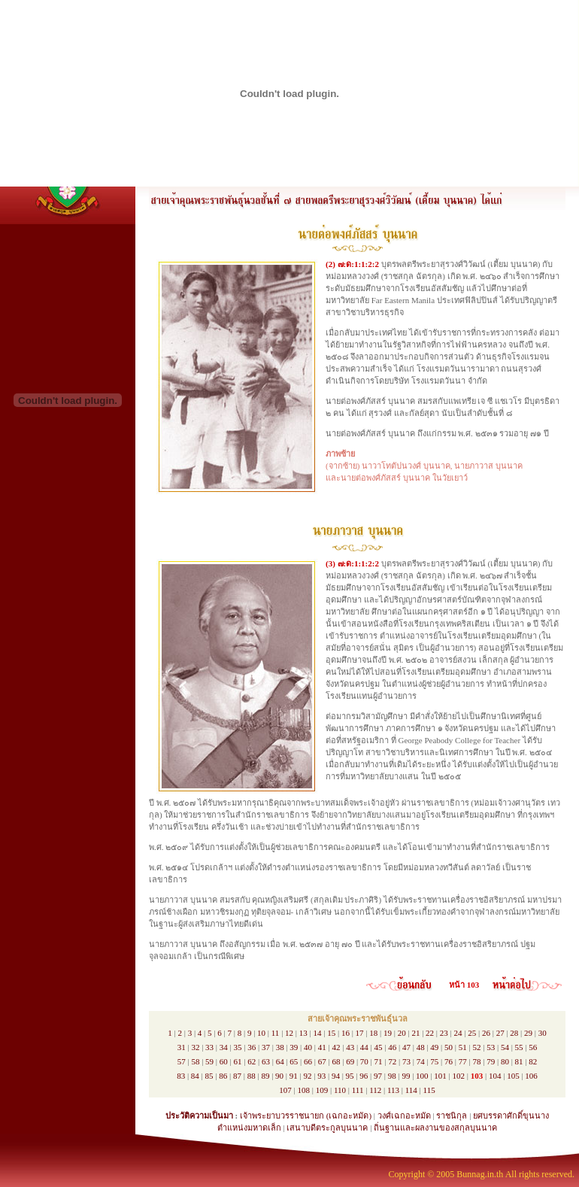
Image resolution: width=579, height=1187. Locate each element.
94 (336, 1075)
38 (280, 1047)
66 (308, 1061)
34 (224, 1047)
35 (238, 1047)
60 (224, 1061)
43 (350, 1047)
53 (491, 1047)
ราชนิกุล (451, 1115)
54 (505, 1047)
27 (500, 1032)
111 (358, 1089)
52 (476, 1047)
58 (195, 1061)
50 (448, 1047)
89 (265, 1075)
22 (430, 1032)
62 (251, 1061)
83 (181, 1075)
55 (519, 1047)
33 (209, 1047)
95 (350, 1075)
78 (476, 1061)
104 (495, 1075)
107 (285, 1089)
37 (266, 1047)
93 (321, 1075)
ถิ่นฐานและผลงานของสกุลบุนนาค (435, 1127)
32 (195, 1047)
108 (304, 1089)
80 (505, 1061)
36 (251, 1047)
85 (209, 1075)
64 (280, 1061)
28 (514, 1032)
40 (308, 1047)
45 (378, 1047)
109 (322, 1089)
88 (251, 1075)
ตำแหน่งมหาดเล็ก (249, 1127)
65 (294, 1061)
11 (275, 1032)
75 (434, 1061)
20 (402, 1032)
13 (303, 1032)
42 (336, 1047)
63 (266, 1061)
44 (364, 1047)
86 (223, 1075)
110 (340, 1089)
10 (261, 1032)
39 (294, 1047)
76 (448, 1061)
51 (463, 1047)
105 (513, 1075)
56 (533, 1047)
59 (209, 1061)
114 (411, 1089)
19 (387, 1032)
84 (195, 1075)
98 (392, 1075)
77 (463, 1061)
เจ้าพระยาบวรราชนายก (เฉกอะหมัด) (305, 1115)
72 (392, 1061)
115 (429, 1089)
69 (350, 1061)
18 (373, 1032)
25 (472, 1032)
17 (360, 1032)
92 (307, 1075)
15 (331, 1032)
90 (279, 1075)
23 (444, 1032)
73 (406, 1061)
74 (421, 1061)
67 (322, 1061)
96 (363, 1075)
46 (392, 1047)
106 (531, 1075)
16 (345, 1032)
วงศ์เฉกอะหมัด (404, 1115)
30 (542, 1032)
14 (317, 1032)
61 (238, 1061)
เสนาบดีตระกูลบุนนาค (327, 1127)
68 (336, 1061)
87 (237, 1075)
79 (491, 1061)
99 (406, 1075)
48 (421, 1047)
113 (393, 1089)
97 (378, 1075)
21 (415, 1032)
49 (434, 1047)
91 (294, 1075)
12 (289, 1032)
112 (375, 1089)
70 (364, 1061)
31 (181, 1047)
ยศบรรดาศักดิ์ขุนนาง (511, 1115)
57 (181, 1061)
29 (528, 1032)
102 (459, 1075)
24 (458, 1032)
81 (519, 1061)
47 (406, 1047)
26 (486, 1032)
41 (322, 1047)
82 (533, 1061)
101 (440, 1075)
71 (378, 1061)
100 (422, 1075)
